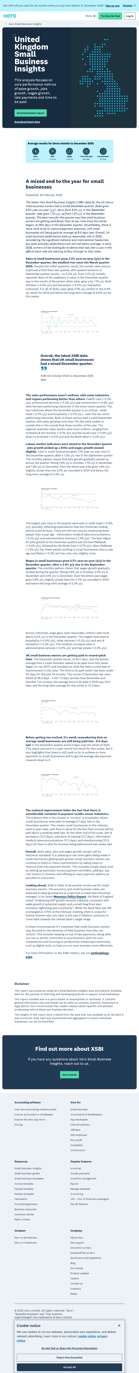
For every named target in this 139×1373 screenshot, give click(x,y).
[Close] (119, 1325)
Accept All (69, 1367)
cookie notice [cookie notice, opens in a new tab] (87, 1336)
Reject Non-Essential (69, 1357)
